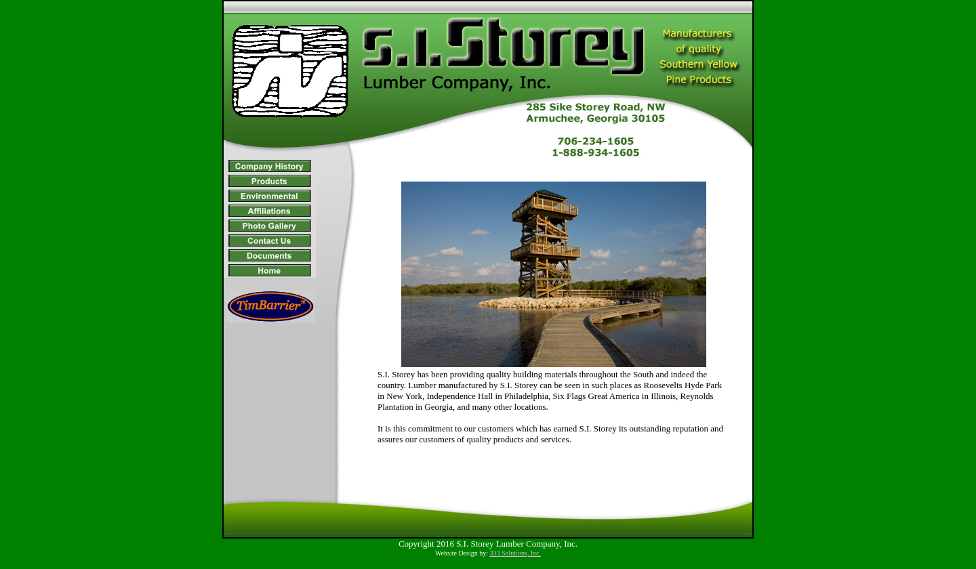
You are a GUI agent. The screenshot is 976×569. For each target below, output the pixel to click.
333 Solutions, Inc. (516, 553)
